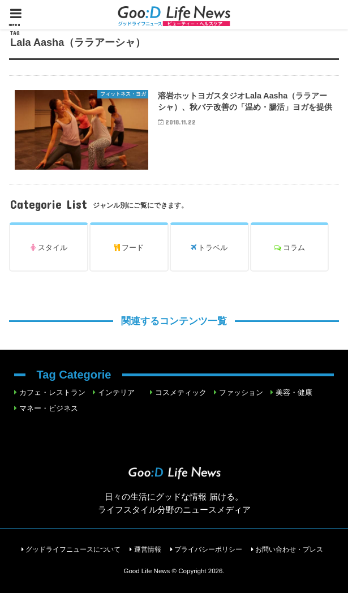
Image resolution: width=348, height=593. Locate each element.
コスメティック (181, 392)
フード (129, 247)
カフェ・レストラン (52, 392)
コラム (290, 247)
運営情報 (147, 549)
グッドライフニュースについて (73, 549)
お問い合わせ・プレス (289, 549)
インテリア (116, 392)
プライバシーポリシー (208, 549)
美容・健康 (294, 392)
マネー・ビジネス (48, 408)
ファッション (241, 392)
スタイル (49, 247)
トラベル (209, 247)
